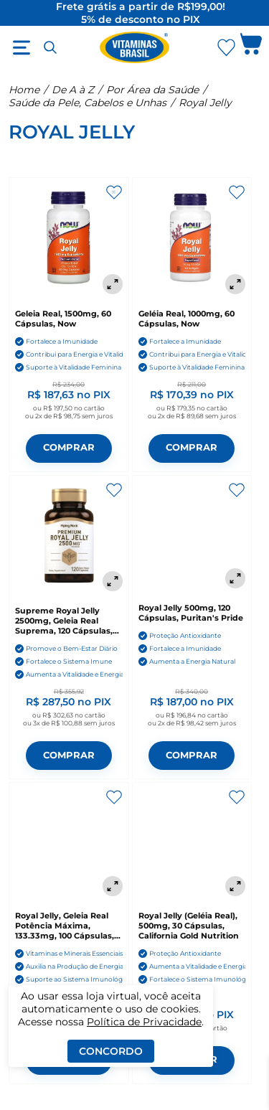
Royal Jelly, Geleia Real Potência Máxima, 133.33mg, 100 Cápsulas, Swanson (64, 926)
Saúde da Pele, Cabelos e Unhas (87, 102)
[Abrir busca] (50, 47)
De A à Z (73, 89)
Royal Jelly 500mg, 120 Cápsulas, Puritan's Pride (190, 613)
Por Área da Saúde (152, 89)
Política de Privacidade (144, 1021)
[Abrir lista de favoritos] (226, 47)
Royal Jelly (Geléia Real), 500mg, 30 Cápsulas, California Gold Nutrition (188, 926)
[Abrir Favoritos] (226, 48)
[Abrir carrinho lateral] (251, 47)
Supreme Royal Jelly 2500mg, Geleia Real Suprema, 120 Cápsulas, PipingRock (64, 621)
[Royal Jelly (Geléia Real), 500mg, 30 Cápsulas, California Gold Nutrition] (192, 842)
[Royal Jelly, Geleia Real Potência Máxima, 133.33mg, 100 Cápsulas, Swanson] (69, 842)
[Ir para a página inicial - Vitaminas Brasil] (135, 47)
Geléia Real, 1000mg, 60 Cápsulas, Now (186, 319)
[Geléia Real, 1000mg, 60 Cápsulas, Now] (192, 239)
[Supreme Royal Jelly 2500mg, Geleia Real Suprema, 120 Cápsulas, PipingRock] (69, 537)
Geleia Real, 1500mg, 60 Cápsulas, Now (63, 319)
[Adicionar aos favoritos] (114, 192)
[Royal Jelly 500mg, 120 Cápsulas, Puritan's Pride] (192, 535)
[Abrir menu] (21, 47)
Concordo (111, 1051)
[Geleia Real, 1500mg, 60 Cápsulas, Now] (69, 239)
